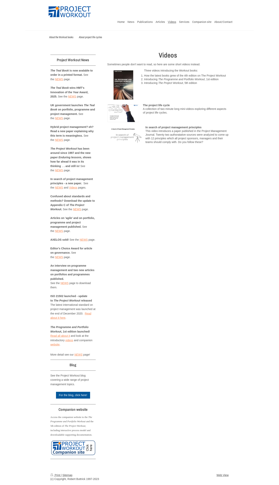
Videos (73, 187)
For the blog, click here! (73, 395)
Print (55, 475)
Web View (222, 475)
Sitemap (67, 475)
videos (69, 340)
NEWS (59, 79)
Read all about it (60, 335)
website (54, 344)
